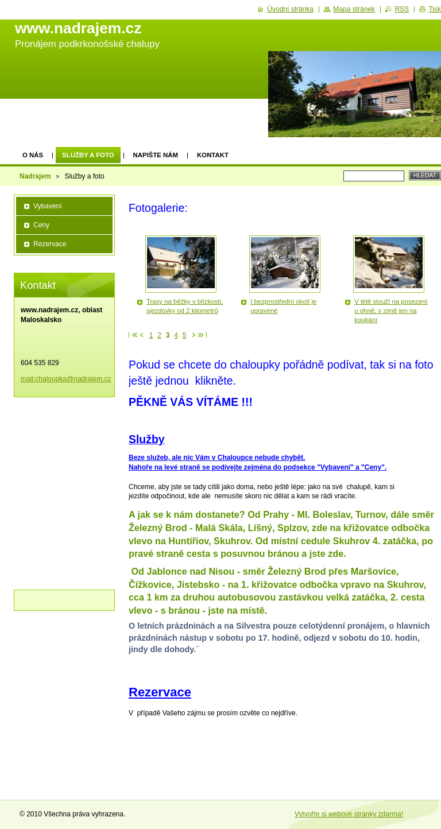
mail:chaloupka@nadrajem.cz (66, 379)
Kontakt (213, 155)
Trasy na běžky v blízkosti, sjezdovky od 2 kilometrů (184, 306)
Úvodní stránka (290, 9)
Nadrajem (35, 176)
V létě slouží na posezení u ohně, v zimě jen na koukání (390, 310)
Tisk (434, 9)
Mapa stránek (354, 9)
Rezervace (49, 244)
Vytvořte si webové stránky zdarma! (349, 814)
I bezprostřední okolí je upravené (283, 306)
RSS (401, 9)
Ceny (41, 225)
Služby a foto (88, 155)
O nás (32, 155)
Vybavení (47, 206)
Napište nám (155, 155)
